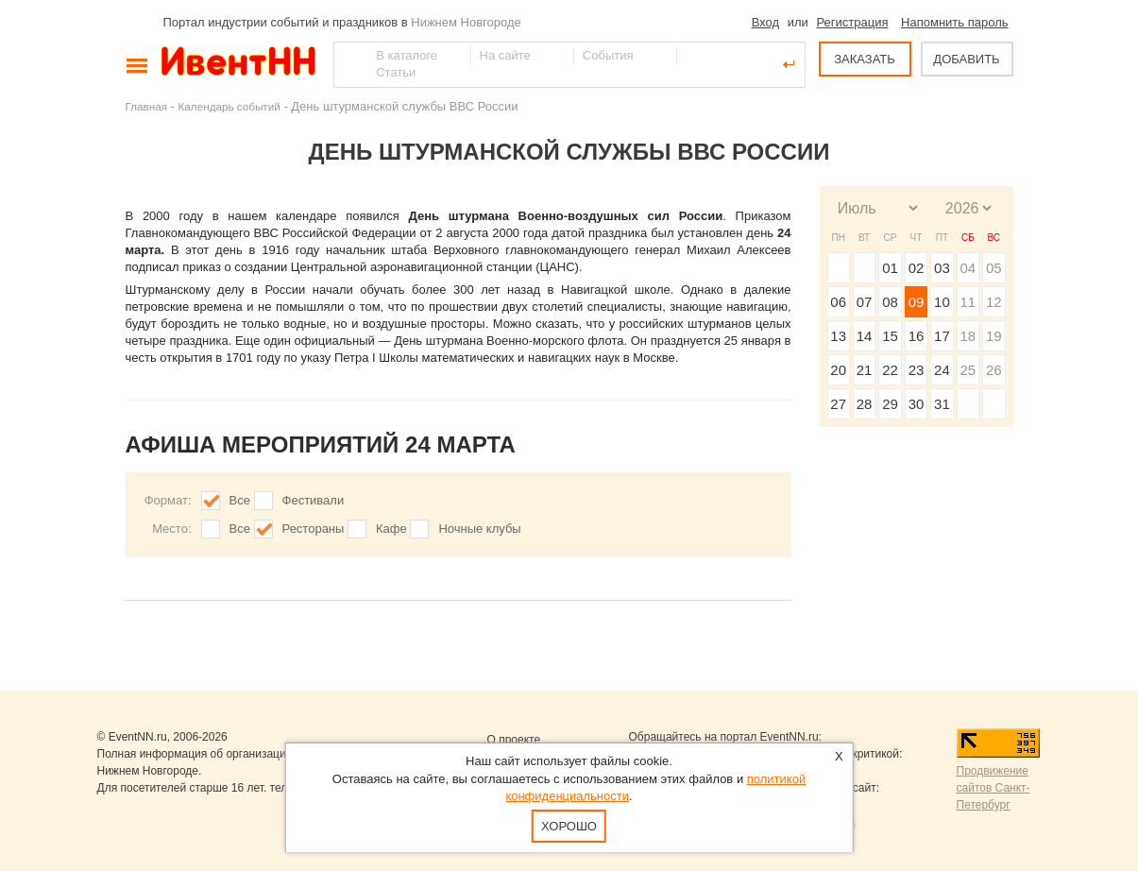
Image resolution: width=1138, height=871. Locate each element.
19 (994, 336)
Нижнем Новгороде (466, 22)
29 (890, 404)
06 (838, 302)
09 (917, 302)
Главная (146, 106)
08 (890, 302)
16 (917, 336)
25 (968, 370)
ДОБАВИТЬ (966, 59)
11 (968, 302)
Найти (349, 64)
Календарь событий (229, 106)
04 (968, 268)
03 (942, 268)
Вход (765, 22)
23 (917, 370)
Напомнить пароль (954, 22)
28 (865, 404)
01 (890, 268)
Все (239, 500)
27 (838, 404)
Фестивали (313, 500)
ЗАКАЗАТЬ (864, 59)
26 (994, 370)
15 (890, 336)
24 (942, 370)
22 (890, 370)
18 (968, 336)
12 (994, 302)
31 (942, 404)
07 (865, 302)
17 (942, 336)
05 (994, 268)
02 (917, 268)
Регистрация (852, 22)
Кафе (391, 528)
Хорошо (569, 826)
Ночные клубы (479, 528)
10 (942, 302)
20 (838, 370)
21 (865, 370)
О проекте (514, 739)
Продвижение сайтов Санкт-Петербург (993, 787)
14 (865, 336)
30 (917, 404)
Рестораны (313, 528)
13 (838, 336)
